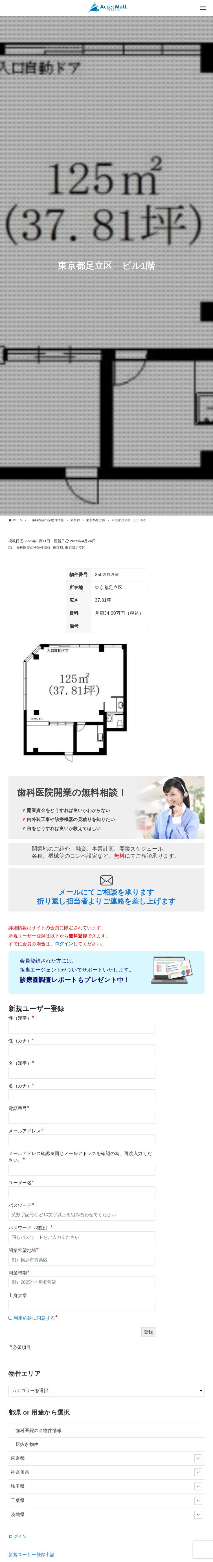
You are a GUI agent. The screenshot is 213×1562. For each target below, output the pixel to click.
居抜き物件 (24, 1444)
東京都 (58, 548)
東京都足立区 (75, 548)
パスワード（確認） (30, 1227)
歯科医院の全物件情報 (31, 548)
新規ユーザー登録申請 (31, 1554)
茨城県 (106, 1515)
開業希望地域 (23, 1250)
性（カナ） (21, 1040)
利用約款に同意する (34, 1318)
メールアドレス (25, 1131)
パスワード (21, 1205)
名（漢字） (21, 1063)
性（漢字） (21, 1018)
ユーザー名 (21, 1182)
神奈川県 (106, 1472)
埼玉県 (106, 1486)
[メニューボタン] (203, 8)
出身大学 (17, 1295)
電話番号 (19, 1108)
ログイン (17, 1536)
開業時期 (19, 1273)
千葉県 (106, 1501)
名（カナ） (21, 1085)
